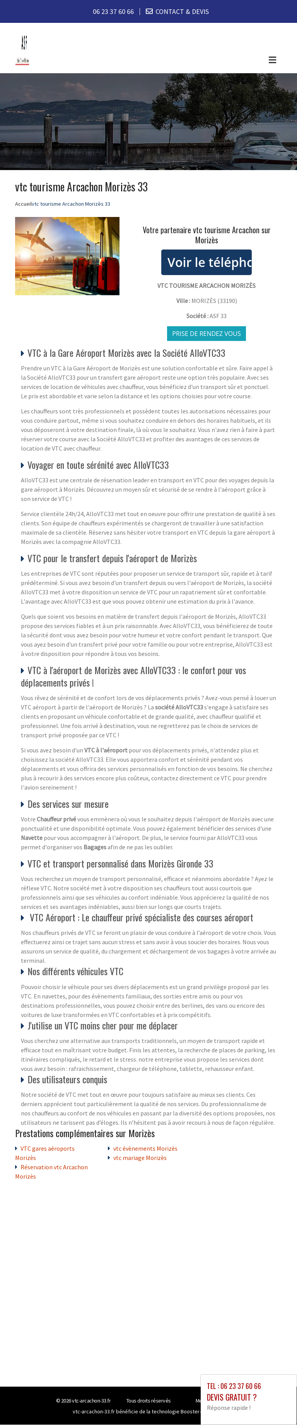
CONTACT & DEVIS (182, 11)
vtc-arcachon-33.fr (91, 1400)
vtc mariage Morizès (140, 1158)
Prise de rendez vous (206, 333)
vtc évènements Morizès (145, 1149)
